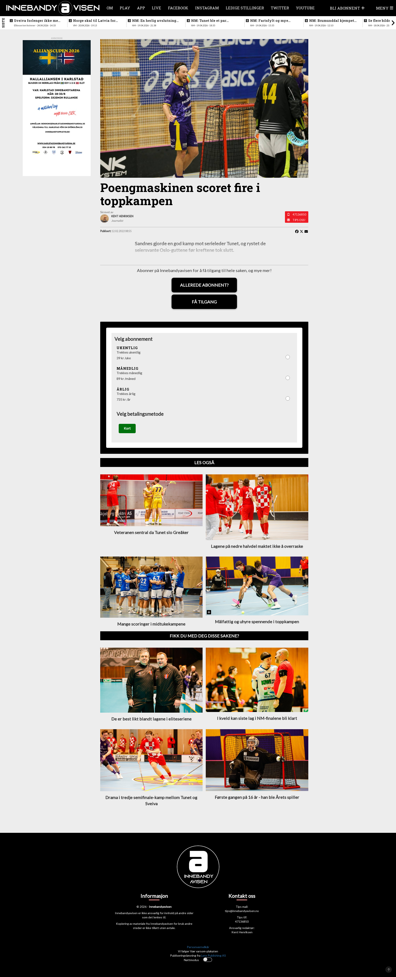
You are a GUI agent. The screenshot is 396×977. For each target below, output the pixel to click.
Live (156, 7)
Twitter (280, 7)
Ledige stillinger (245, 7)
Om (110, 7)
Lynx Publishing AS (213, 957)
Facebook (178, 7)
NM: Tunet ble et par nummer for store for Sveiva (209, 20)
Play (125, 7)
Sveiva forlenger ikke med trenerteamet (37, 20)
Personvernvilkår (198, 948)
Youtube (305, 7)
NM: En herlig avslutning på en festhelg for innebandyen (154, 20)
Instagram (207, 7)
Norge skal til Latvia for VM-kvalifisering (94, 20)
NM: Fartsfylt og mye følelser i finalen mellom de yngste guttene (271, 20)
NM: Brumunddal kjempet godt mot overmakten (331, 20)
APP (141, 7)
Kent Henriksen (241, 934)
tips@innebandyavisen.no (242, 912)
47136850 (299, 214)
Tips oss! (299, 220)
